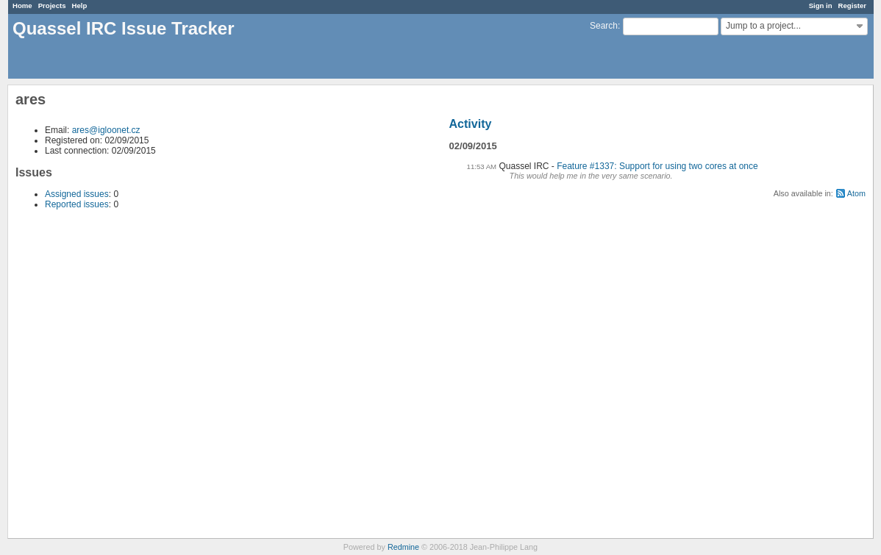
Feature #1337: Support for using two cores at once (657, 166)
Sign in (820, 5)
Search (604, 26)
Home (22, 5)
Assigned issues (77, 194)
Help (80, 5)
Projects (52, 5)
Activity (470, 124)
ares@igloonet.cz (106, 130)
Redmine (403, 547)
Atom (856, 193)
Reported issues (77, 204)
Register (852, 5)
